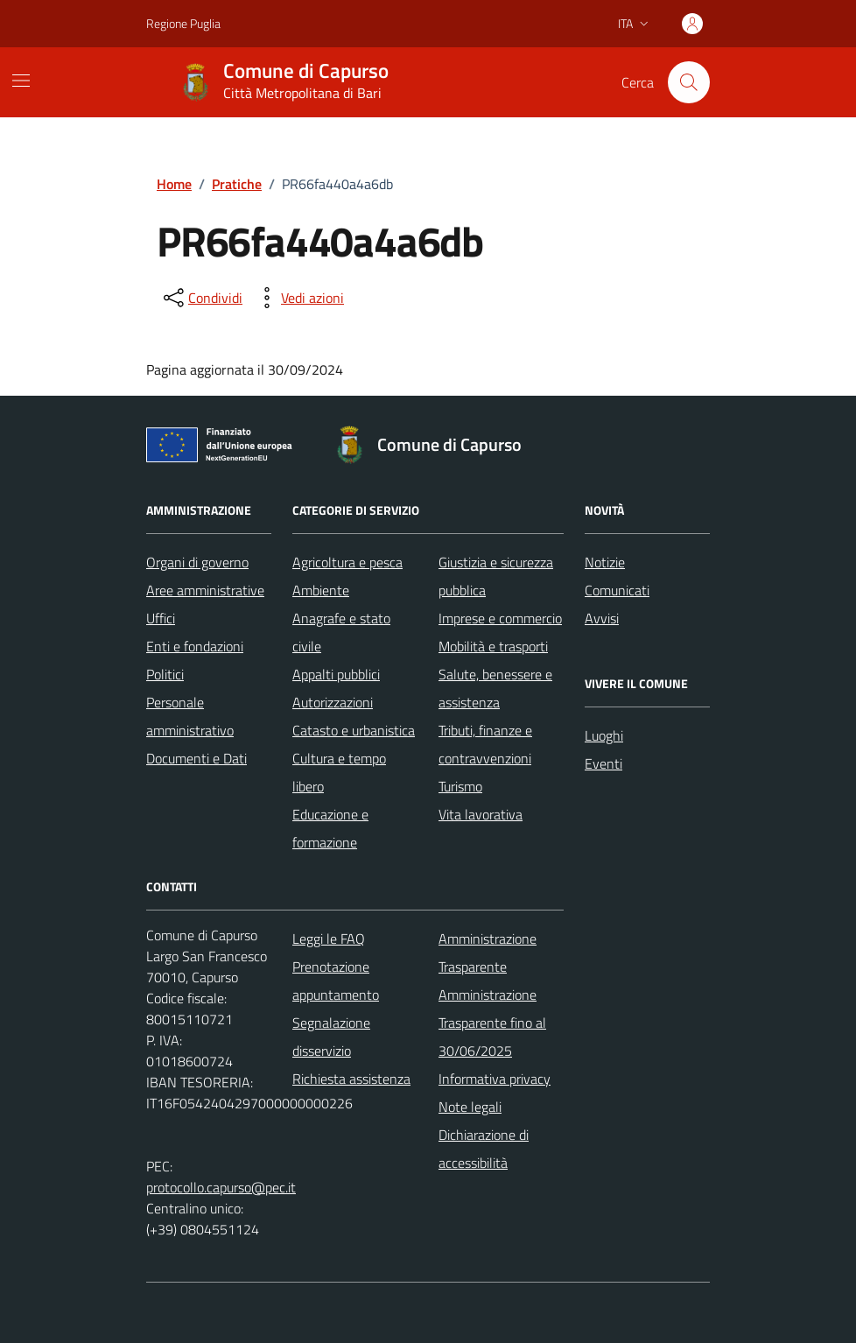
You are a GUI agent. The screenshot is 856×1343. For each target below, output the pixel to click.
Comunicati (617, 590)
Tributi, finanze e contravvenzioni (485, 744)
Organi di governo (197, 562)
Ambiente (320, 590)
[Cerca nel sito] (689, 82)
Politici (165, 674)
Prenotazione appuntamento (335, 980)
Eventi (603, 763)
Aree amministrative (205, 590)
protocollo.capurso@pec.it (221, 1187)
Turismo (460, 786)
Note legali (470, 1106)
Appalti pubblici (336, 674)
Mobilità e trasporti (493, 646)
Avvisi (602, 618)
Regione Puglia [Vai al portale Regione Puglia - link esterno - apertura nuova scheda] (183, 23)
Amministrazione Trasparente (488, 952)
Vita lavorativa (481, 814)
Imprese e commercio (500, 618)
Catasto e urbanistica (353, 730)
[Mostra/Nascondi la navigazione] (21, 80)
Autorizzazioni (332, 702)
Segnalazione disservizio (331, 1036)
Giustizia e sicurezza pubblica (496, 576)
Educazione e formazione (330, 828)
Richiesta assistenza (351, 1078)
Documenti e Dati (196, 758)
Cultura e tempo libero (339, 772)
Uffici (160, 618)
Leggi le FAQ (328, 938)
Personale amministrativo (190, 716)
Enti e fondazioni (194, 646)
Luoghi (604, 735)
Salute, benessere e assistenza (495, 688)
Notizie (605, 562)
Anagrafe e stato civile (341, 632)
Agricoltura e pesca (347, 562)
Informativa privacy (495, 1078)
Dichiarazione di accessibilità (484, 1148)
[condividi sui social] (201, 298)
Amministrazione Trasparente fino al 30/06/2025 (492, 1022)
